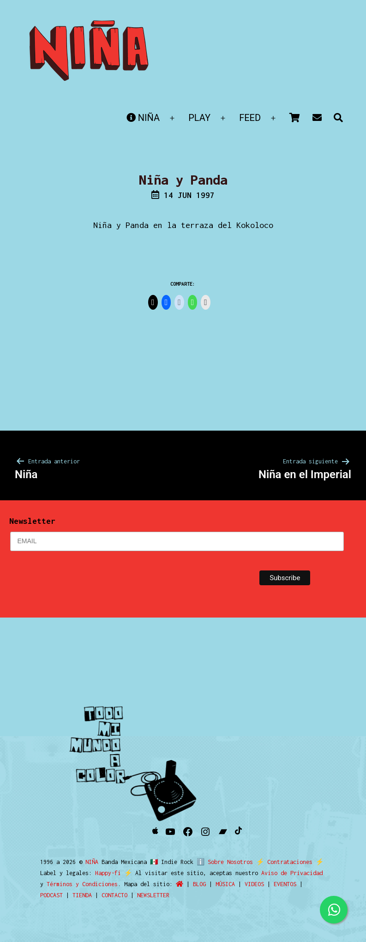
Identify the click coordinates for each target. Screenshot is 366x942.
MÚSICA (225, 884)
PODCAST (51, 895)
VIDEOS (254, 884)
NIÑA (143, 117)
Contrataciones (286, 861)
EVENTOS (285, 884)
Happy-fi (108, 873)
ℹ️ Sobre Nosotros (223, 861)
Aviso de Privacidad (292, 873)
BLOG (199, 884)
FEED (250, 117)
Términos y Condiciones (82, 884)
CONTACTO (114, 895)
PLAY (199, 117)
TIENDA (82, 895)
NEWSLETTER (153, 895)
